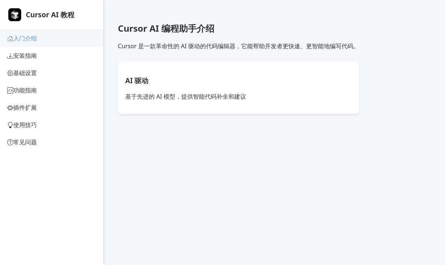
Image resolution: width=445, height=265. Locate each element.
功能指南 (22, 90)
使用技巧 (22, 125)
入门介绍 (22, 38)
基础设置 (22, 73)
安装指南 (22, 56)
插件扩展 (22, 107)
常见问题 (22, 142)
